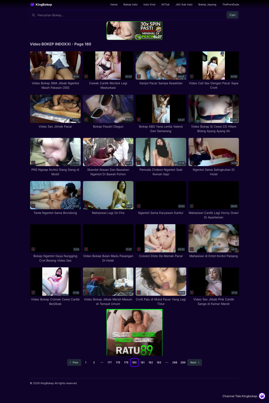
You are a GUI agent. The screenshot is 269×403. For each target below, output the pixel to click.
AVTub (165, 4)
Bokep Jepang (207, 4)
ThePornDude (230, 4)
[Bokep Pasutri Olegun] (108, 111)
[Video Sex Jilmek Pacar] (55, 111)
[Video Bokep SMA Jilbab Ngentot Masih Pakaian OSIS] (55, 70)
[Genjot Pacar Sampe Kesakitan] (160, 68)
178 (118, 362)
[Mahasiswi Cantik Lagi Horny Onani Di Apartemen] (213, 200)
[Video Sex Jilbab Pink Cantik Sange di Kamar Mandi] (213, 286)
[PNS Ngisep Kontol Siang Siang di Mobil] (55, 157)
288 (174, 362)
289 (182, 362)
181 (143, 362)
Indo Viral (149, 4)
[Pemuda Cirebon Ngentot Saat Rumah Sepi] (160, 157)
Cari (232, 15)
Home (114, 4)
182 (151, 362)
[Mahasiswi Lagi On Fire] (108, 198)
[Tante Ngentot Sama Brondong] (55, 198)
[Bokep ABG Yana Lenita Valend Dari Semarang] (160, 113)
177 (110, 362)
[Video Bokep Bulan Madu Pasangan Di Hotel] (108, 243)
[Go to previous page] (74, 362)
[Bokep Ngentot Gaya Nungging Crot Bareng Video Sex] (55, 243)
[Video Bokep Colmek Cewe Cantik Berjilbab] (55, 286)
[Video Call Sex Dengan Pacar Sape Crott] (213, 70)
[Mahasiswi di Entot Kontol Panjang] (213, 241)
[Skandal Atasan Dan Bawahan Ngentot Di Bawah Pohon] (108, 157)
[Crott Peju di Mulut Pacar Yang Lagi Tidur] (160, 286)
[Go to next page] (194, 362)
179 (126, 362)
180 (134, 362)
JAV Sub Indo (184, 4)
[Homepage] (41, 4)
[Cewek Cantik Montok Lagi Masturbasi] (108, 70)
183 (159, 362)
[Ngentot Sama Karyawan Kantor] (160, 198)
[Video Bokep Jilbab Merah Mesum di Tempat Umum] (108, 286)
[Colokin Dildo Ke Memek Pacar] (160, 241)
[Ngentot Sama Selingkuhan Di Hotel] (213, 157)
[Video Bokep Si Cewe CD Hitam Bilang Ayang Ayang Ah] (213, 113)
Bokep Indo (130, 4)
